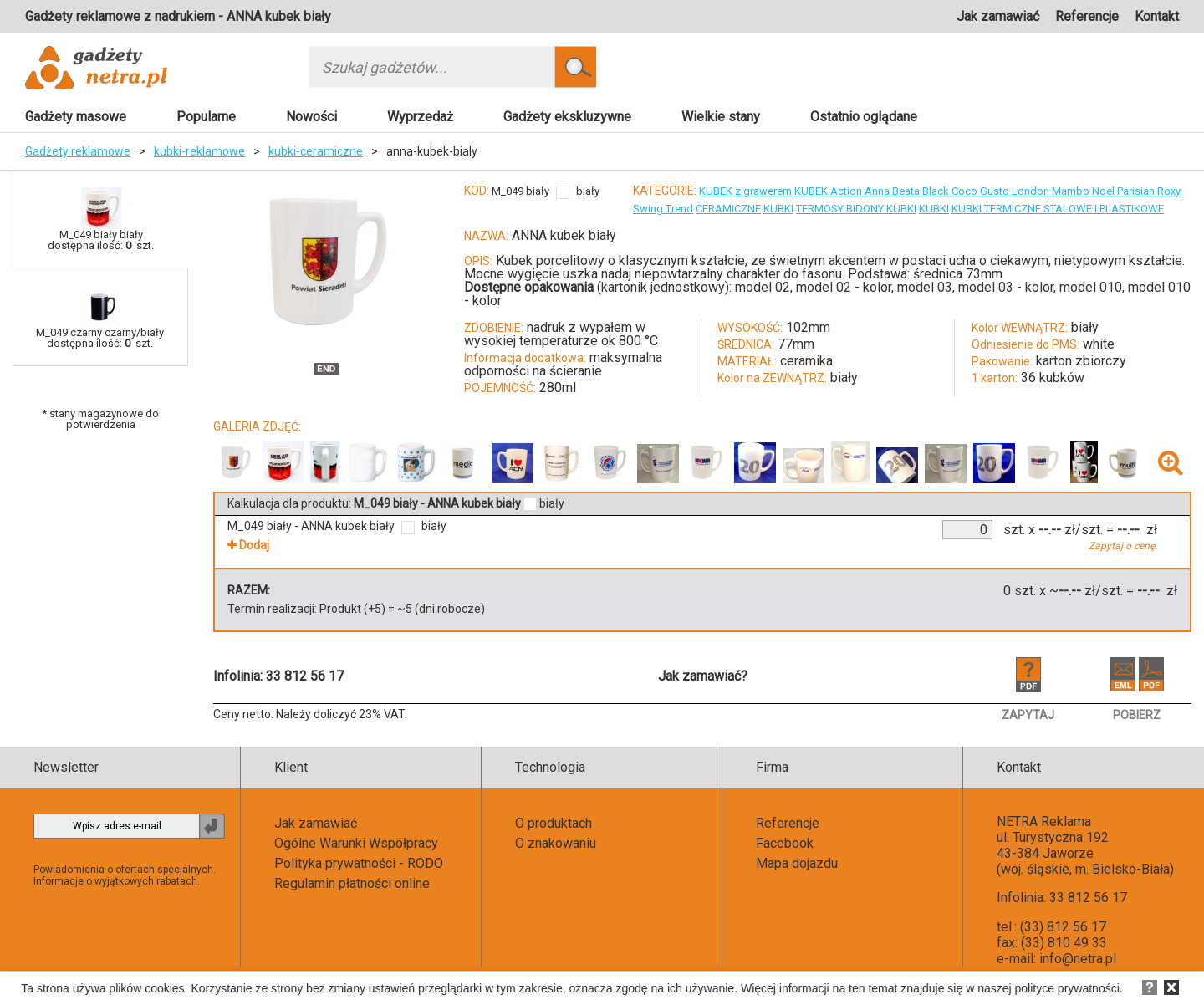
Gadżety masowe (75, 117)
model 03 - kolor (1006, 287)
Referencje (1087, 16)
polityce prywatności (1067, 988)
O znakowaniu (555, 843)
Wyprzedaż (420, 117)
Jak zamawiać (998, 16)
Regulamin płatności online (352, 883)
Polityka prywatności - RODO (358, 863)
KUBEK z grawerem (745, 191)
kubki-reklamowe (199, 151)
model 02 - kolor (843, 287)
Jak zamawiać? (702, 676)
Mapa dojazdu (797, 863)
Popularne (206, 117)
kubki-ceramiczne (315, 151)
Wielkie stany (720, 117)
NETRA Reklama (1044, 821)
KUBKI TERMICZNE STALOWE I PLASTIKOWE (1057, 208)
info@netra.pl (1077, 959)
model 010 (1090, 287)
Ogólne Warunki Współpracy (356, 843)
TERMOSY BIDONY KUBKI (856, 208)
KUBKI (778, 208)
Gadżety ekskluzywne (567, 117)
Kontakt (1157, 16)
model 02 (762, 287)
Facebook (785, 843)
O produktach (553, 823)
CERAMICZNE (728, 208)
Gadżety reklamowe (77, 151)
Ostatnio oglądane (863, 117)
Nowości (311, 117)
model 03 (924, 287)
